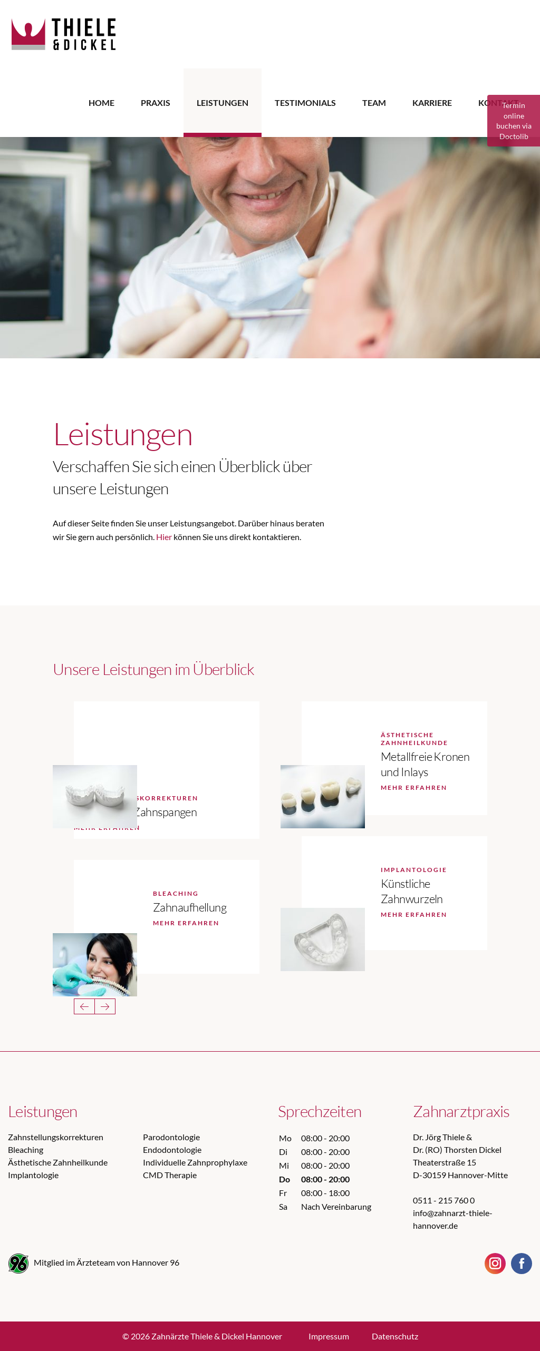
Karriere (432, 102)
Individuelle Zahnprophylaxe (195, 1162)
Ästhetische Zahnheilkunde (58, 1162)
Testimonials (305, 102)
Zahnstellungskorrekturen (55, 1137)
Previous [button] (84, 1006)
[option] (270, 239)
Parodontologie (171, 1137)
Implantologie (33, 1175)
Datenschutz (395, 1336)
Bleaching (25, 1149)
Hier (164, 537)
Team (374, 102)
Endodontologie (172, 1149)
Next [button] (104, 1006)
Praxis (155, 102)
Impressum (328, 1336)
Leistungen (222, 102)
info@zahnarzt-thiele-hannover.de (453, 1219)
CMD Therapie (170, 1175)
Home (101, 102)
